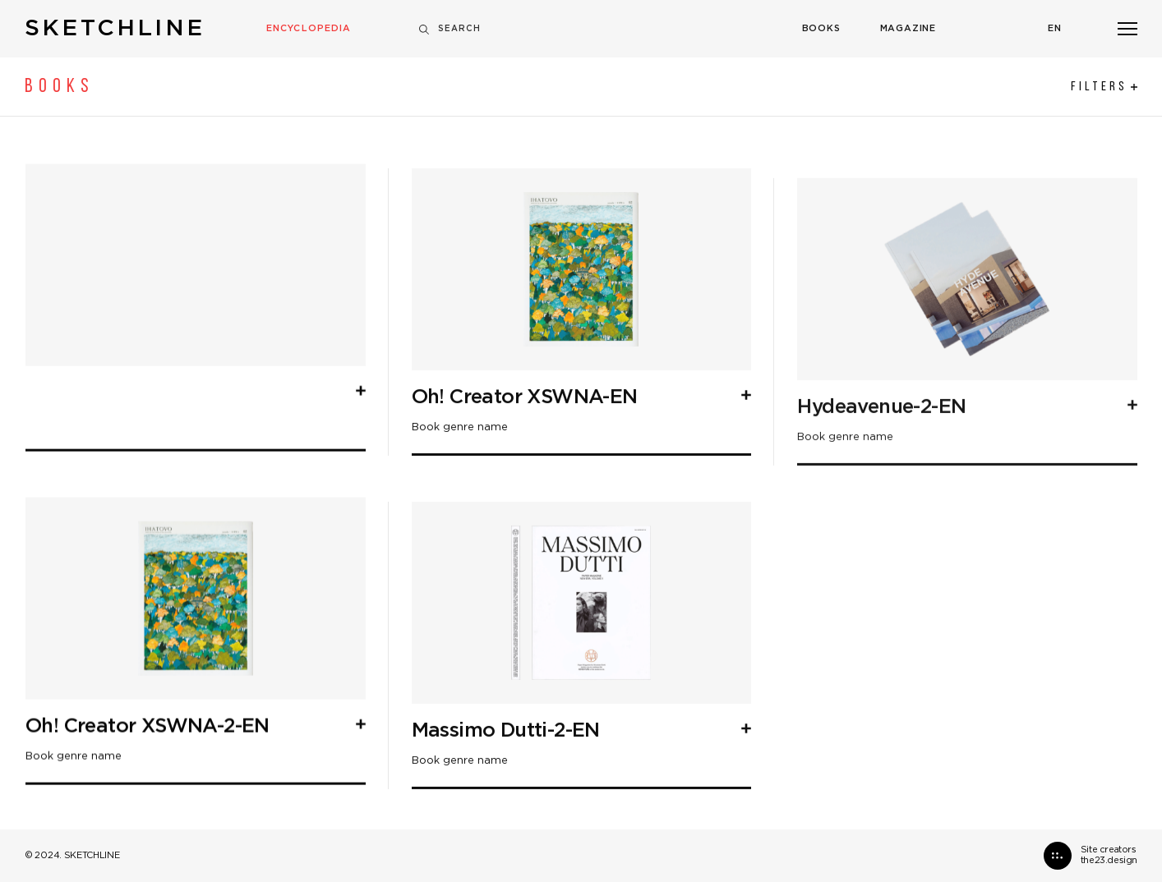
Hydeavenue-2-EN (881, 550)
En (1055, 29)
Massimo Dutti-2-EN (506, 802)
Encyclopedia (308, 29)
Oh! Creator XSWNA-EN (525, 469)
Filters (1104, 87)
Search (450, 29)
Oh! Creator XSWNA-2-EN (147, 762)
